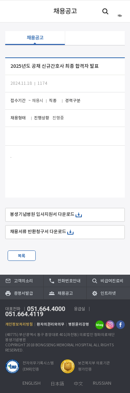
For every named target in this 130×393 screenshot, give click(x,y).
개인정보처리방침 (19, 324)
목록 (21, 256)
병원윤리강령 (78, 324)
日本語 (57, 383)
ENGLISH (32, 383)
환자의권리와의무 (50, 324)
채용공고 (35, 38)
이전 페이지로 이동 (9, 11)
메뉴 (120, 15)
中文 (78, 383)
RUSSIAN (102, 383)
